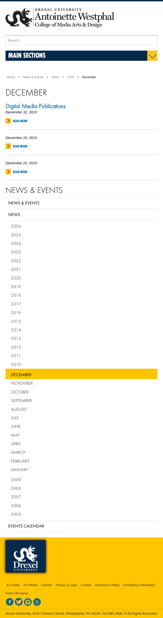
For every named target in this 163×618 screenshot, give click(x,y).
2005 (16, 514)
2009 (16, 479)
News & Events (33, 77)
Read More (20, 121)
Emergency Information (139, 585)
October (20, 392)
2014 (16, 329)
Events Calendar (26, 526)
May (15, 435)
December (21, 374)
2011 (16, 355)
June (16, 426)
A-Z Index (13, 585)
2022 (16, 260)
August (19, 409)
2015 (16, 321)
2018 (16, 295)
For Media (31, 585)
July (15, 417)
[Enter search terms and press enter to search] (81, 40)
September (21, 400)
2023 (16, 252)
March (18, 452)
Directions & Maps (107, 585)
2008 (16, 488)
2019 (16, 286)
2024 (16, 243)
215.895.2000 (112, 614)
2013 (16, 338)
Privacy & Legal (66, 585)
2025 (16, 234)
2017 (16, 304)
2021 (16, 269)
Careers (46, 585)
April (16, 443)
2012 (16, 347)
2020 (16, 278)
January (19, 469)
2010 (70, 77)
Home (11, 77)
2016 (16, 312)
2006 (16, 505)
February (20, 461)
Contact (86, 585)
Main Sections (27, 55)
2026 (16, 226)
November (22, 383)
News (55, 77)
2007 (16, 496)
